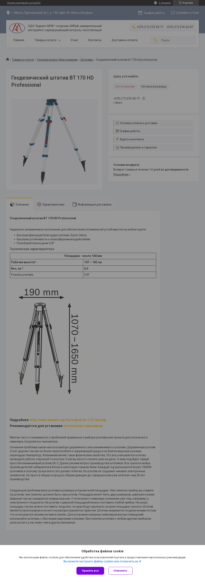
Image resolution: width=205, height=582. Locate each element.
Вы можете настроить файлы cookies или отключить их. (101, 561)
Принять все (90, 570)
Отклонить (120, 570)
